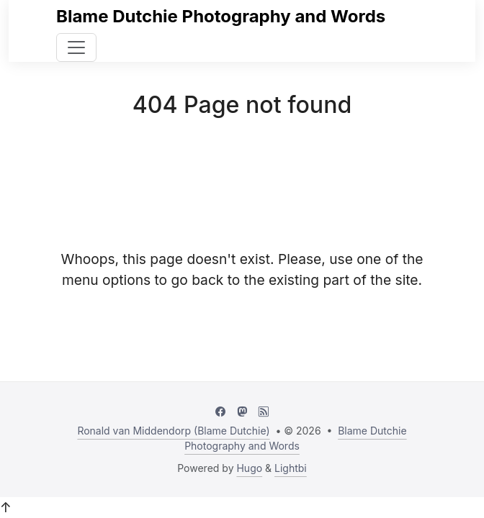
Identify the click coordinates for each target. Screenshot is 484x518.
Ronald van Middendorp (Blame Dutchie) (173, 430)
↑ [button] (6, 507)
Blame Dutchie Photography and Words (220, 16)
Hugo (249, 468)
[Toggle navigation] (76, 47)
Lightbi (290, 468)
